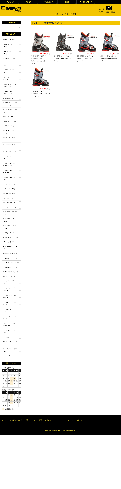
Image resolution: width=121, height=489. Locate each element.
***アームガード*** (10, 207)
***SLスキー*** (9, 58)
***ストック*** (9, 198)
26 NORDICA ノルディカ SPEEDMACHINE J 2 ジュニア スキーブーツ (110, 58)
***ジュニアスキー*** (8, 220)
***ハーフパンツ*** (10, 151)
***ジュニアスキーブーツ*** (9, 227)
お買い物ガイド (60, 12)
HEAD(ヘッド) (9, 242)
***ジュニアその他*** (8, 310)
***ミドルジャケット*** (9, 146)
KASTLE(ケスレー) (10, 276)
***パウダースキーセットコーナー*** (10, 104)
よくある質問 (71, 12)
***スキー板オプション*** (10, 111)
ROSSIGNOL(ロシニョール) (10, 248)
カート (61, 420)
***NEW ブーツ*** (10, 121)
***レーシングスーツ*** (9, 139)
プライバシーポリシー (76, 420)
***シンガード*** (9, 202)
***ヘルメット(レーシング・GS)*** (9, 164)
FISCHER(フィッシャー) (11, 262)
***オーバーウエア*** (8, 132)
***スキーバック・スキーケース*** (10, 324)
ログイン (101, 12)
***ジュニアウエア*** (8, 282)
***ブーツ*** (8, 117)
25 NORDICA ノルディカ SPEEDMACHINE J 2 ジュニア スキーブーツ (40, 93)
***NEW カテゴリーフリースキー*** (10, 85)
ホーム (4, 420)
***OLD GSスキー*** (8, 53)
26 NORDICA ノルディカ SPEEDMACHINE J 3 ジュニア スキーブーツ (87, 58)
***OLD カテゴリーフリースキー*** (10, 92)
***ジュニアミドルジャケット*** (10, 296)
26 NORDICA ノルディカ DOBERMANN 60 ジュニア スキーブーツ (63, 58)
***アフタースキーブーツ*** (9, 317)
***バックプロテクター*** (10, 213)
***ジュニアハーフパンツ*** (9, 303)
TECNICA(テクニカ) (10, 267)
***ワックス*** (9, 337)
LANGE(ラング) (9, 233)
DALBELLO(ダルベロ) (10, 272)
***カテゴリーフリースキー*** (10, 78)
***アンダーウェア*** (8, 157)
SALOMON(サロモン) (10, 253)
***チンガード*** (9, 184)
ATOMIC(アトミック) (10, 258)
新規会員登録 (110, 12)
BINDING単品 (9, 98)
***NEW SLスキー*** (8, 64)
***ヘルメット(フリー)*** (9, 179)
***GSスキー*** (9, 40)
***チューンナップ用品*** (10, 331)
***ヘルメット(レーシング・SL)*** (9, 171)
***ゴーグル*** (9, 189)
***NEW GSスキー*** (9, 46)
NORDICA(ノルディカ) (11, 237)
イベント (7, 356)
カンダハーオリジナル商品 (10, 343)
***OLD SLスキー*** (8, 71)
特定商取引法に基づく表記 (19, 420)
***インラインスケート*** (10, 350)
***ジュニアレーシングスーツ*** (10, 289)
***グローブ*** (9, 193)
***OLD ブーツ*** (10, 126)
